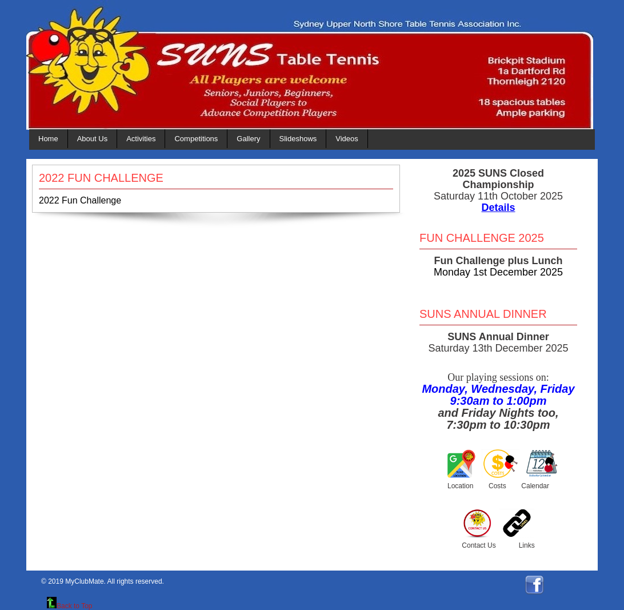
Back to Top (69, 606)
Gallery (248, 138)
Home (48, 138)
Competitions (196, 138)
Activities (140, 138)
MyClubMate (84, 581)
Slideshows (298, 138)
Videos (346, 138)
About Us (92, 138)
